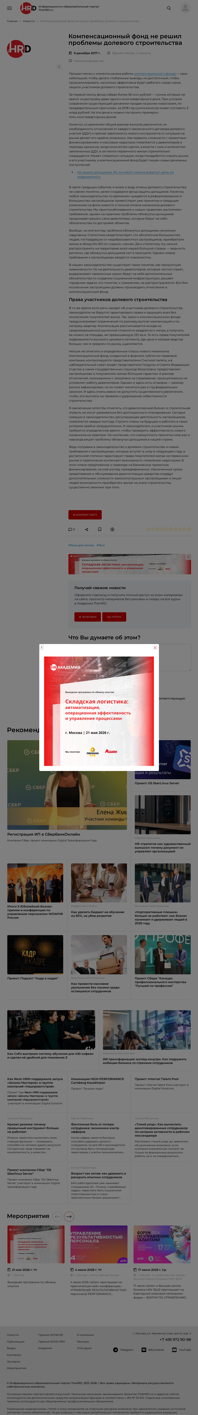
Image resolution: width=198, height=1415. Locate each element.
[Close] (155, 647)
